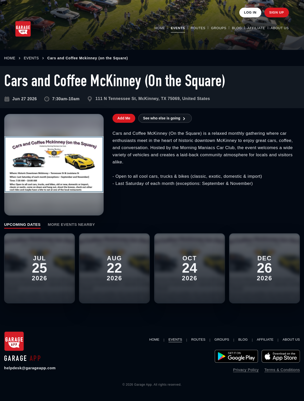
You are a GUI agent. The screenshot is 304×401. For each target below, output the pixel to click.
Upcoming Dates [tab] (22, 224)
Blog (237, 28)
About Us (280, 28)
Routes (198, 28)
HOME (9, 58)
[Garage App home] (14, 341)
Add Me (123, 118)
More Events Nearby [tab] (71, 224)
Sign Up (276, 12)
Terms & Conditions (282, 369)
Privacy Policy (246, 369)
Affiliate (256, 28)
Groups (218, 28)
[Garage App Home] (23, 29)
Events (178, 28)
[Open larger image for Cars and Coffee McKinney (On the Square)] (54, 164)
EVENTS (31, 58)
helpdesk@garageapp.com (30, 368)
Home (159, 28)
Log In (250, 12)
